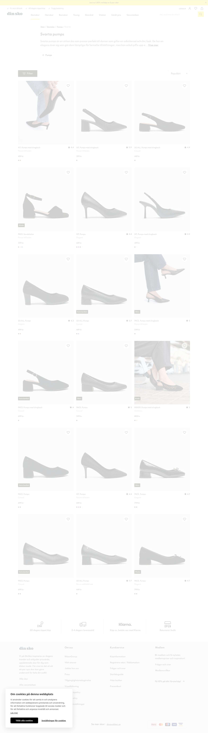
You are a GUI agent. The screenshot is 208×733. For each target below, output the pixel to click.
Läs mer (14, 712)
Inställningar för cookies (54, 720)
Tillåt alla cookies (24, 720)
